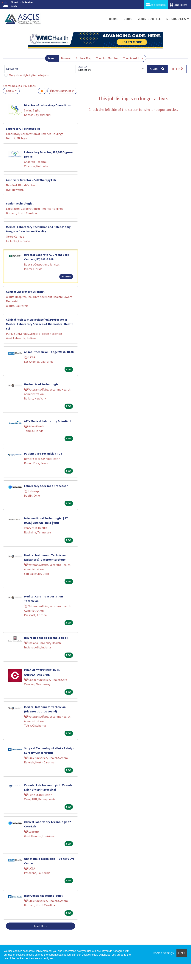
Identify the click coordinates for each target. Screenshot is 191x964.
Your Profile (149, 19)
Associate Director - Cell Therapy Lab (31, 180)
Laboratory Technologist (23, 128)
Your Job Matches (107, 58)
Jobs (128, 19)
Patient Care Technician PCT (43, 453)
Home (113, 19)
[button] (177, 69)
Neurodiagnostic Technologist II (46, 638)
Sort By (10, 90)
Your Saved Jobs (133, 58)
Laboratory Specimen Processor (46, 486)
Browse (66, 58)
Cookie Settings (163, 953)
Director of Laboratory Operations (47, 105)
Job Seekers (156, 4)
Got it (181, 953)
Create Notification (62, 90)
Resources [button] (176, 19)
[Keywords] (40, 69)
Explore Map (83, 58)
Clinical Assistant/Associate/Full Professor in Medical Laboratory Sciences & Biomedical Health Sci (39, 324)
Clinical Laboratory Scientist (25, 291)
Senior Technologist (20, 203)
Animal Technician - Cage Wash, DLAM (49, 352)
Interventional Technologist (43, 895)
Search (52, 58)
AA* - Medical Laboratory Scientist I (47, 421)
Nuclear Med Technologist (42, 384)
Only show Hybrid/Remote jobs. (29, 75)
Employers (178, 4)
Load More (40, 926)
